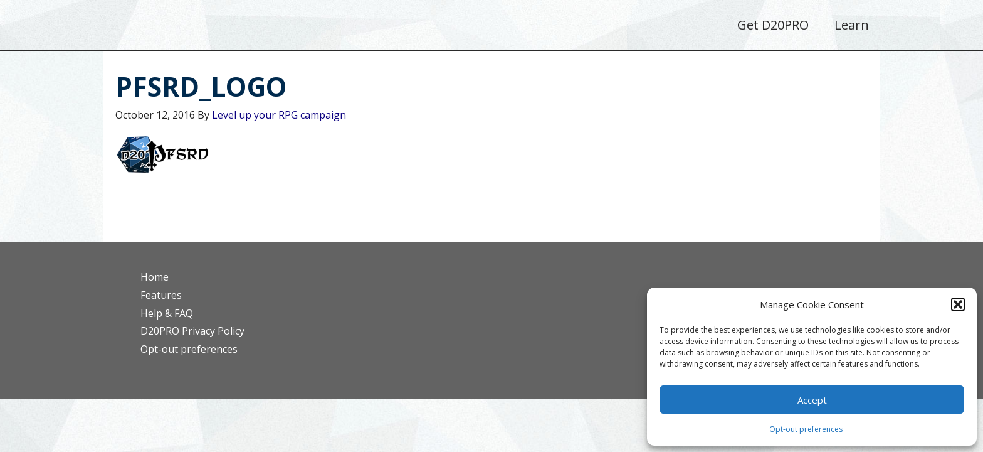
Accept (812, 400)
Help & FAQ (166, 313)
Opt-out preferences (806, 429)
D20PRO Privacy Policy (192, 331)
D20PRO (208, 28)
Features (161, 295)
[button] (958, 304)
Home (154, 277)
